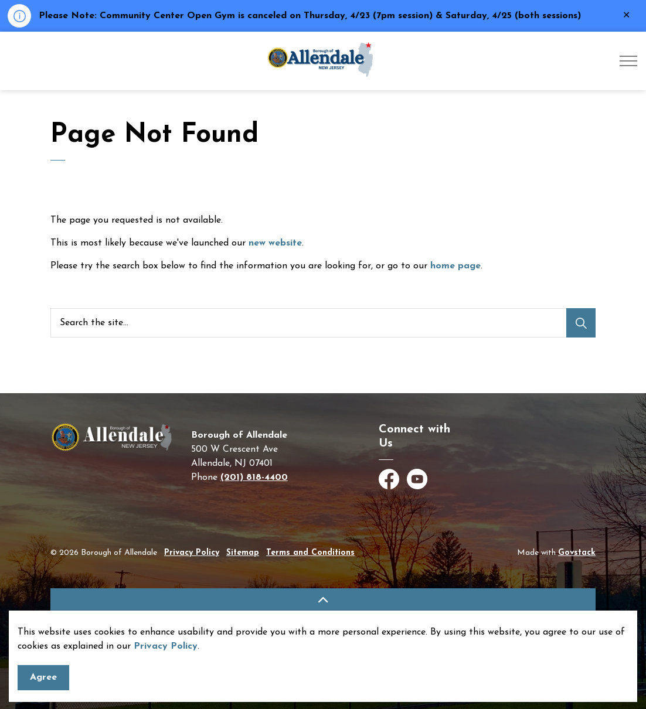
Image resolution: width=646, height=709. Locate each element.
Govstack (577, 552)
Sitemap (242, 552)
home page (455, 266)
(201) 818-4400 (254, 477)
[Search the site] (323, 323)
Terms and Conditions (310, 552)
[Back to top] (323, 601)
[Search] (581, 323)
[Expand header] (628, 61)
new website (275, 243)
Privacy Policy (166, 677)
